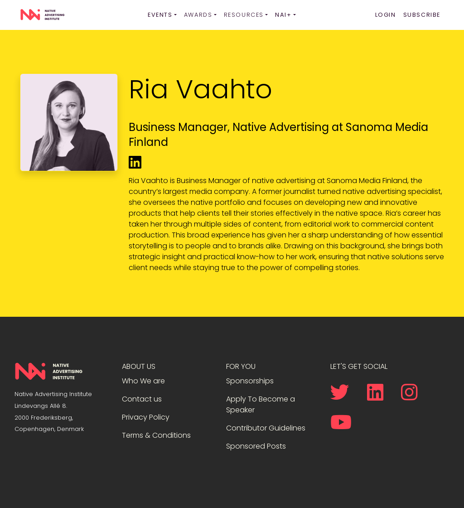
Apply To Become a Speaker (260, 404)
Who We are (143, 381)
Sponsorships (250, 381)
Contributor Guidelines (265, 428)
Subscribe (421, 15)
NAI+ (283, 15)
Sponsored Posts (256, 446)
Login (385, 15)
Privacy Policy (145, 417)
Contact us (142, 399)
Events (160, 15)
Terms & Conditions (156, 435)
